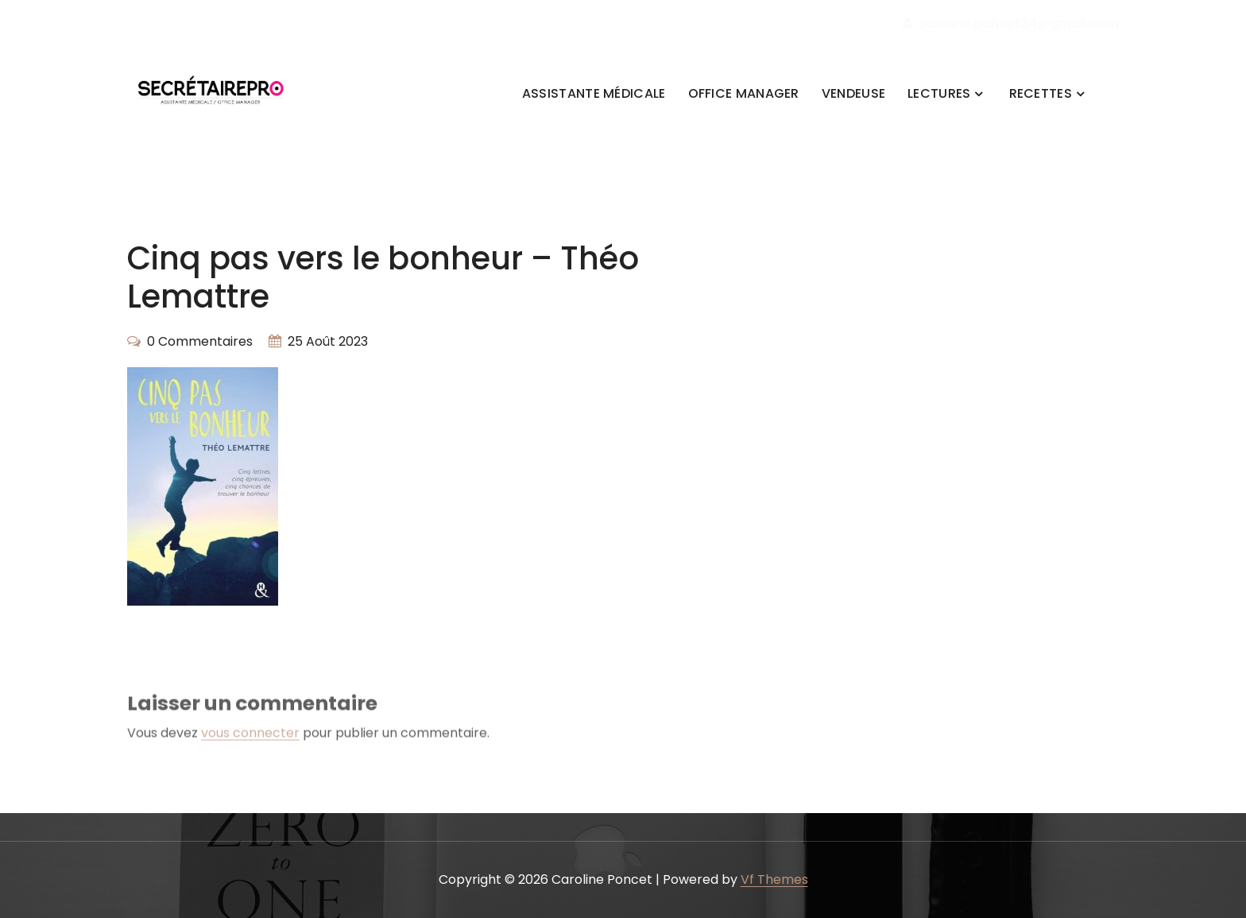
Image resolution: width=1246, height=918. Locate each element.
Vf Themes (774, 879)
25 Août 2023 (328, 341)
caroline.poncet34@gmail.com (1011, 24)
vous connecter (250, 745)
